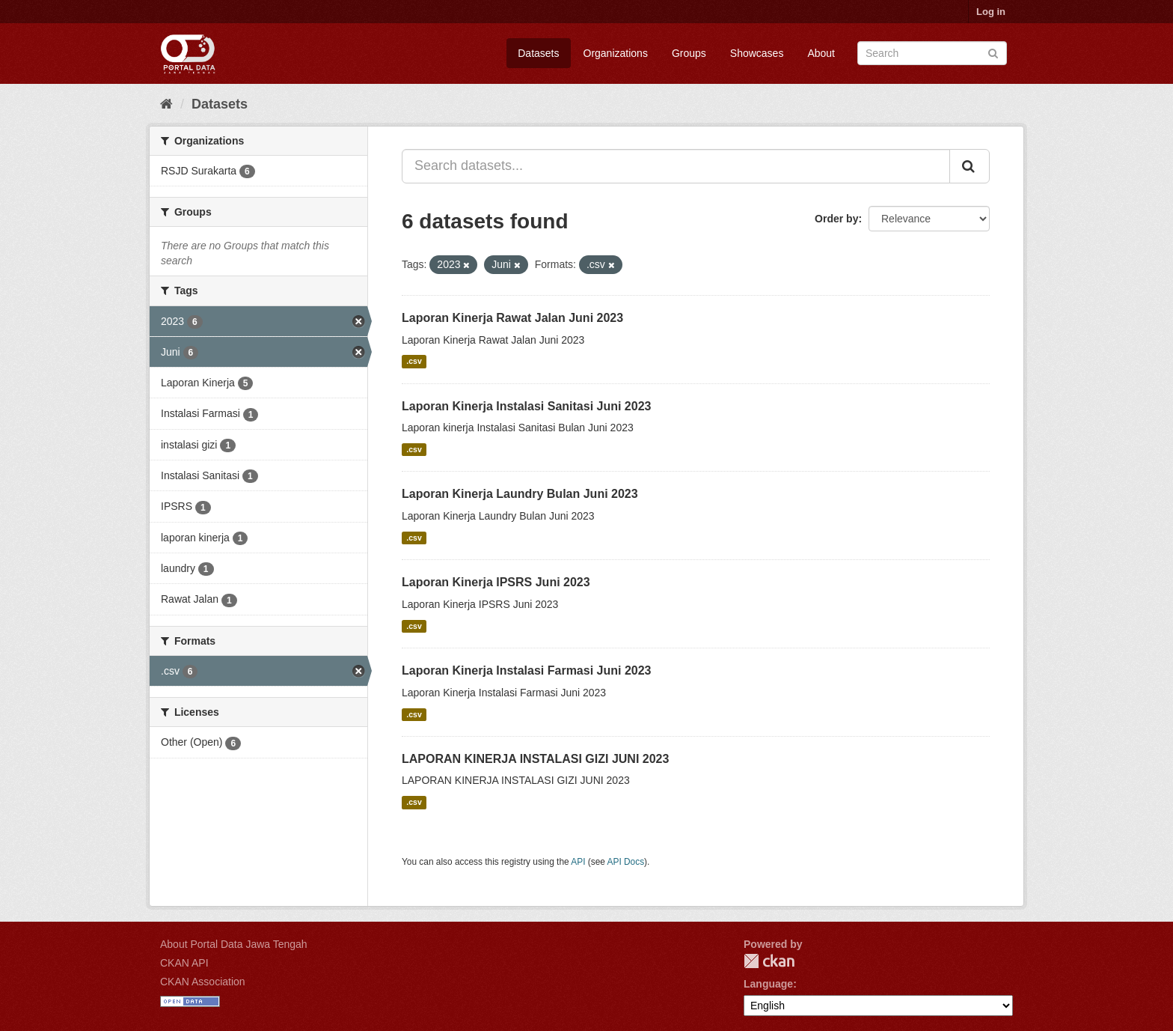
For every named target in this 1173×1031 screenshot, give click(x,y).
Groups (689, 53)
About (821, 53)
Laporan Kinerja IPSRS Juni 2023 (496, 582)
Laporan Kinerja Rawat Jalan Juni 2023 (512, 317)
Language (768, 984)
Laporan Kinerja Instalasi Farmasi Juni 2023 (526, 670)
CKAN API (184, 963)
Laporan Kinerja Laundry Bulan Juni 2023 (520, 493)
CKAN (769, 961)
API (578, 862)
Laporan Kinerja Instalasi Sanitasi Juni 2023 (526, 406)
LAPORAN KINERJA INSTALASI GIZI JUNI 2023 (535, 758)
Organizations (616, 53)
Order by (836, 219)
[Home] (166, 104)
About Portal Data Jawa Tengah (233, 944)
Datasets (538, 53)
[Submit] (993, 52)
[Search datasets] (932, 53)
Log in (990, 11)
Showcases (757, 53)
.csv (413, 361)
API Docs (626, 862)
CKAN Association (202, 982)
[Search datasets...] (676, 166)
